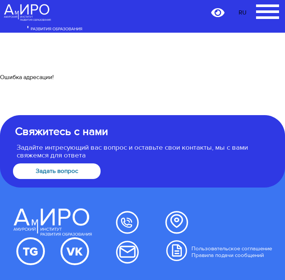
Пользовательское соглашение (231, 248)
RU (242, 12)
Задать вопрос (57, 171)
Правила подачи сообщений (227, 255)
